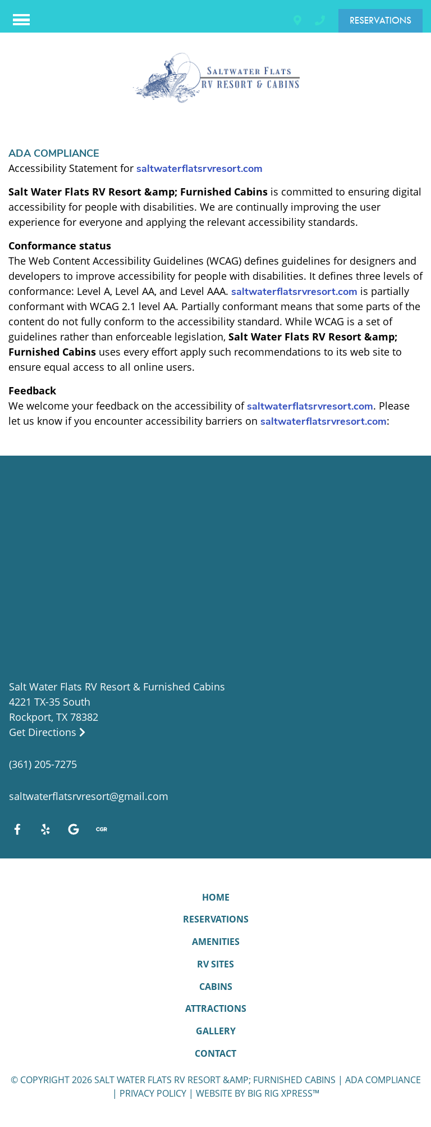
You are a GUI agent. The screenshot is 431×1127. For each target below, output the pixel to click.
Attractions (215, 1008)
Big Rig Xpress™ (283, 1093)
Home (216, 897)
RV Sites (215, 964)
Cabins (215, 986)
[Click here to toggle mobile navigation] (21, 20)
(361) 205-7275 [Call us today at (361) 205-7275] (43, 764)
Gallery (216, 1031)
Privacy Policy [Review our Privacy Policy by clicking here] (153, 1093)
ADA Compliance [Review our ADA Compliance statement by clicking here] (383, 1080)
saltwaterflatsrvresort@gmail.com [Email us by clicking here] (88, 796)
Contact (215, 1053)
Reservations (380, 20)
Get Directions (47, 732)
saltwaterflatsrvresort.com (199, 168)
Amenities (216, 941)
